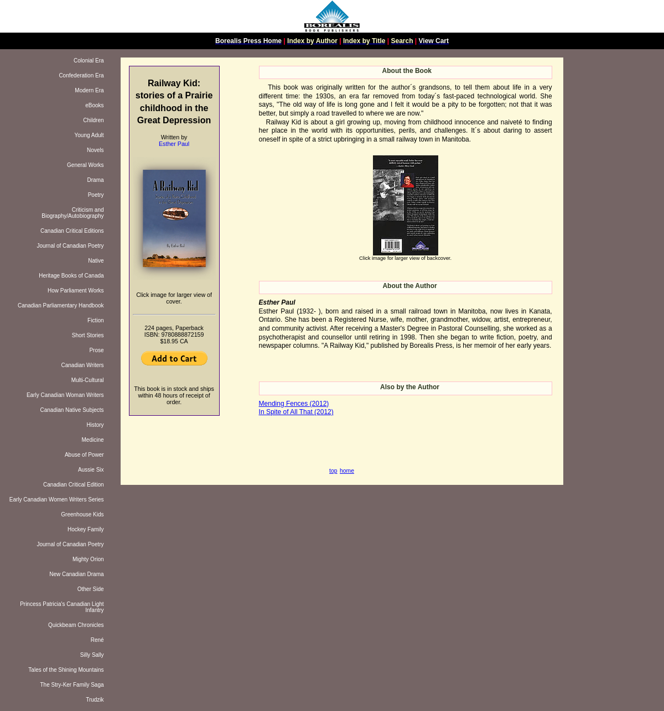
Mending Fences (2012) (294, 403)
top (333, 471)
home (347, 471)
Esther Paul (174, 143)
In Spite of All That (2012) (296, 412)
